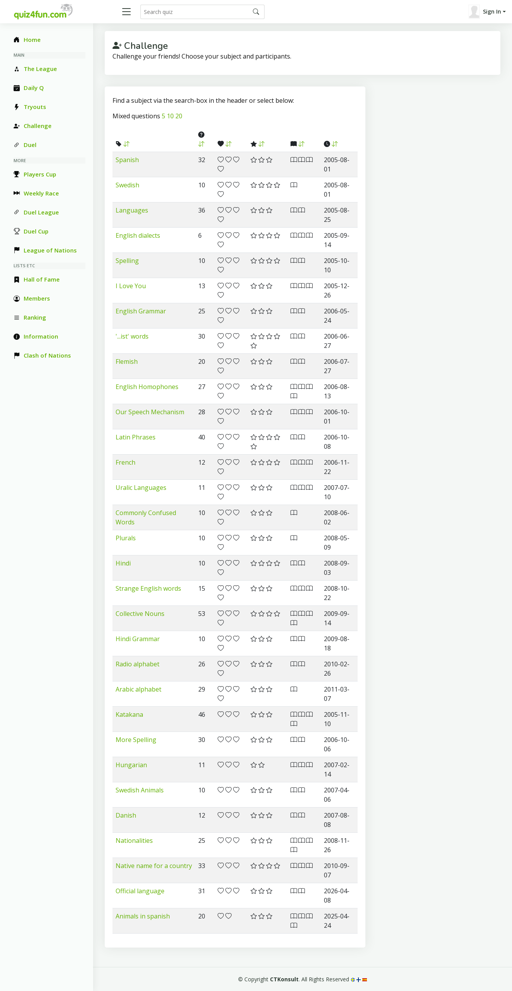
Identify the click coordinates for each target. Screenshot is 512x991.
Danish (126, 815)
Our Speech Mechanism (150, 412)
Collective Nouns (140, 613)
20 (178, 116)
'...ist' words (132, 336)
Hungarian (131, 765)
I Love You (131, 286)
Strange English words (148, 588)
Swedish (127, 185)
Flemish (127, 361)
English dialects (138, 235)
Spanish (127, 160)
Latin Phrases (136, 437)
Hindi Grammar (138, 639)
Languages (132, 210)
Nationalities (134, 840)
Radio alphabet (137, 664)
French (125, 462)
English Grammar (141, 311)
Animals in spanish (143, 916)
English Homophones (147, 386)
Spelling (127, 260)
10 (170, 116)
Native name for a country (154, 865)
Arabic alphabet (138, 689)
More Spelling (136, 739)
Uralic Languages (141, 487)
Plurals (126, 538)
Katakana (129, 714)
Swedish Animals (140, 790)
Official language (140, 891)
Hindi (123, 563)
